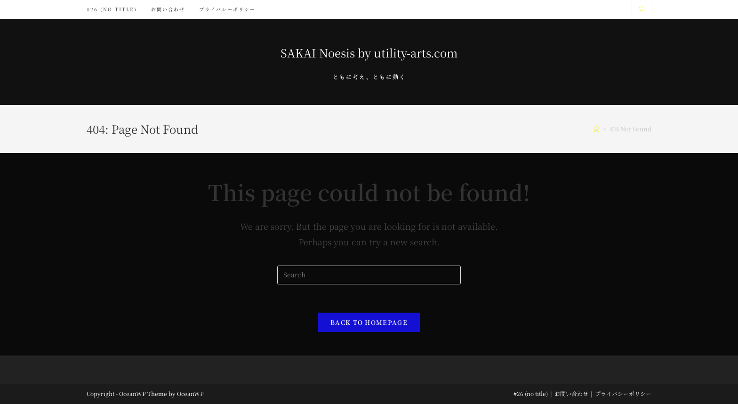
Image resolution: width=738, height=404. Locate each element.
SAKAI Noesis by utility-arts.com (369, 52)
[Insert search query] (369, 275)
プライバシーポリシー (623, 393)
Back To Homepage (369, 322)
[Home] (597, 128)
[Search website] (641, 9)
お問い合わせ (571, 393)
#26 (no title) (530, 393)
